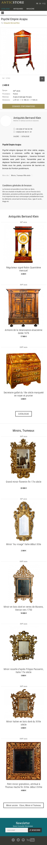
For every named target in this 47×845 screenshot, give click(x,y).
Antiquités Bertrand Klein (27, 118)
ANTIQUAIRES (18, 8)
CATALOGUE (5, 8)
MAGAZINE (30, 8)
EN (40, 3)
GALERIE (16, 137)
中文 (44, 3)
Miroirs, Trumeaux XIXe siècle (20, 175)
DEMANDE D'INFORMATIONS (23, 106)
